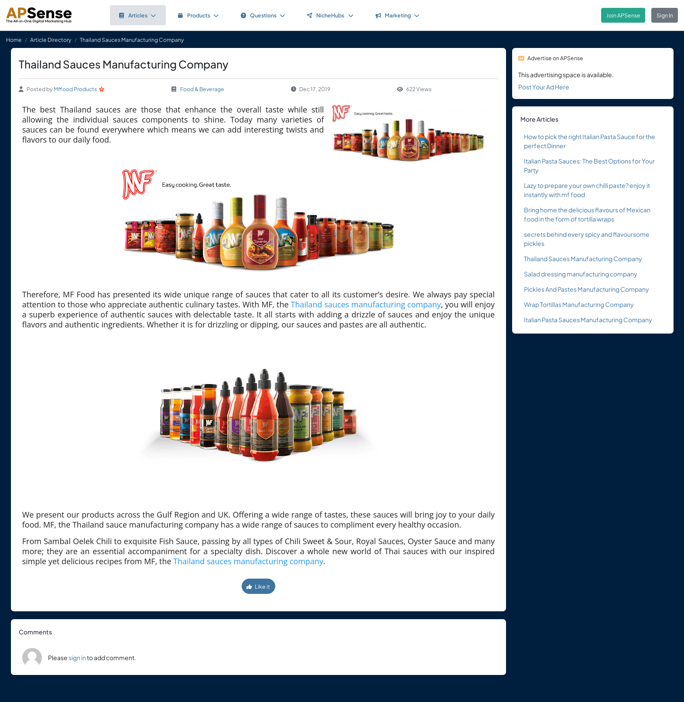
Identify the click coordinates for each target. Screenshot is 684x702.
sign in (77, 657)
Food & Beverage (202, 88)
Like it (258, 586)
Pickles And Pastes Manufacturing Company (586, 289)
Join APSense (623, 15)
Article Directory (51, 39)
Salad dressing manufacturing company (580, 274)
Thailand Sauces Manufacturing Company (583, 258)
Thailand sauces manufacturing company (366, 304)
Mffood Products (75, 88)
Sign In (665, 15)
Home (14, 39)
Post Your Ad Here (543, 87)
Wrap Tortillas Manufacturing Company (579, 304)
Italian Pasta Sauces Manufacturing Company (588, 320)
